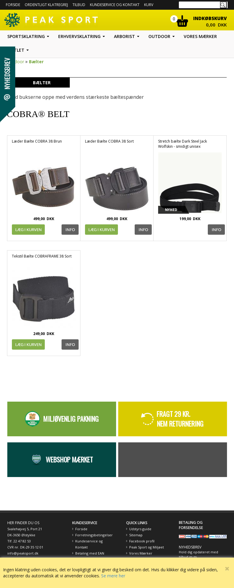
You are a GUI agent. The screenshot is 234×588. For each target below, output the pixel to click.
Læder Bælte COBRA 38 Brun (37, 141)
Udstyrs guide (140, 529)
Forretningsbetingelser (94, 535)
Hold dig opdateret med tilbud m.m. (198, 554)
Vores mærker (200, 36)
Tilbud (79, 4)
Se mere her (113, 576)
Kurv (148, 4)
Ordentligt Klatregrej (46, 4)
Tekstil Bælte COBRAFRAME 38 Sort (42, 256)
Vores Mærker (140, 553)
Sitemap (136, 535)
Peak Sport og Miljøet (146, 547)
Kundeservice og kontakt (115, 4)
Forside (13, 4)
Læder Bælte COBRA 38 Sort (109, 141)
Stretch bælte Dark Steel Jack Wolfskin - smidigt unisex (182, 144)
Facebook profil (141, 541)
